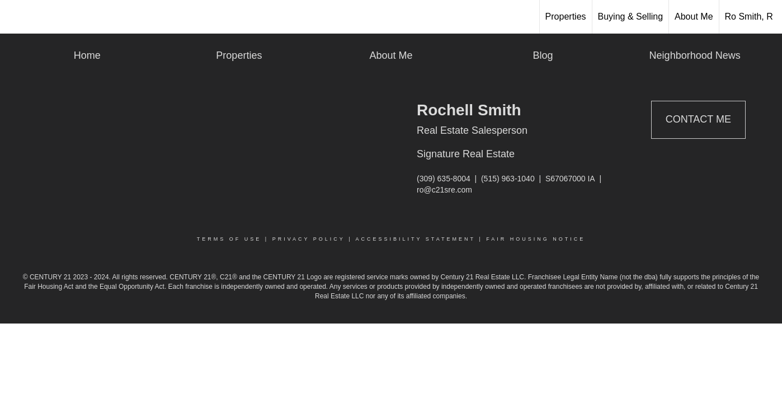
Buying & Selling (630, 16)
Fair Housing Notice (535, 239)
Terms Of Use (229, 239)
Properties (565, 16)
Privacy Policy (308, 239)
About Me (694, 16)
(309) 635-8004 (443, 178)
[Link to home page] (14, 17)
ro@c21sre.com (444, 189)
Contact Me (698, 119)
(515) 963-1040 (508, 178)
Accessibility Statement (415, 239)
